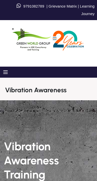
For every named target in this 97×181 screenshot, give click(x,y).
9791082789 (33, 6)
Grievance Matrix (62, 6)
